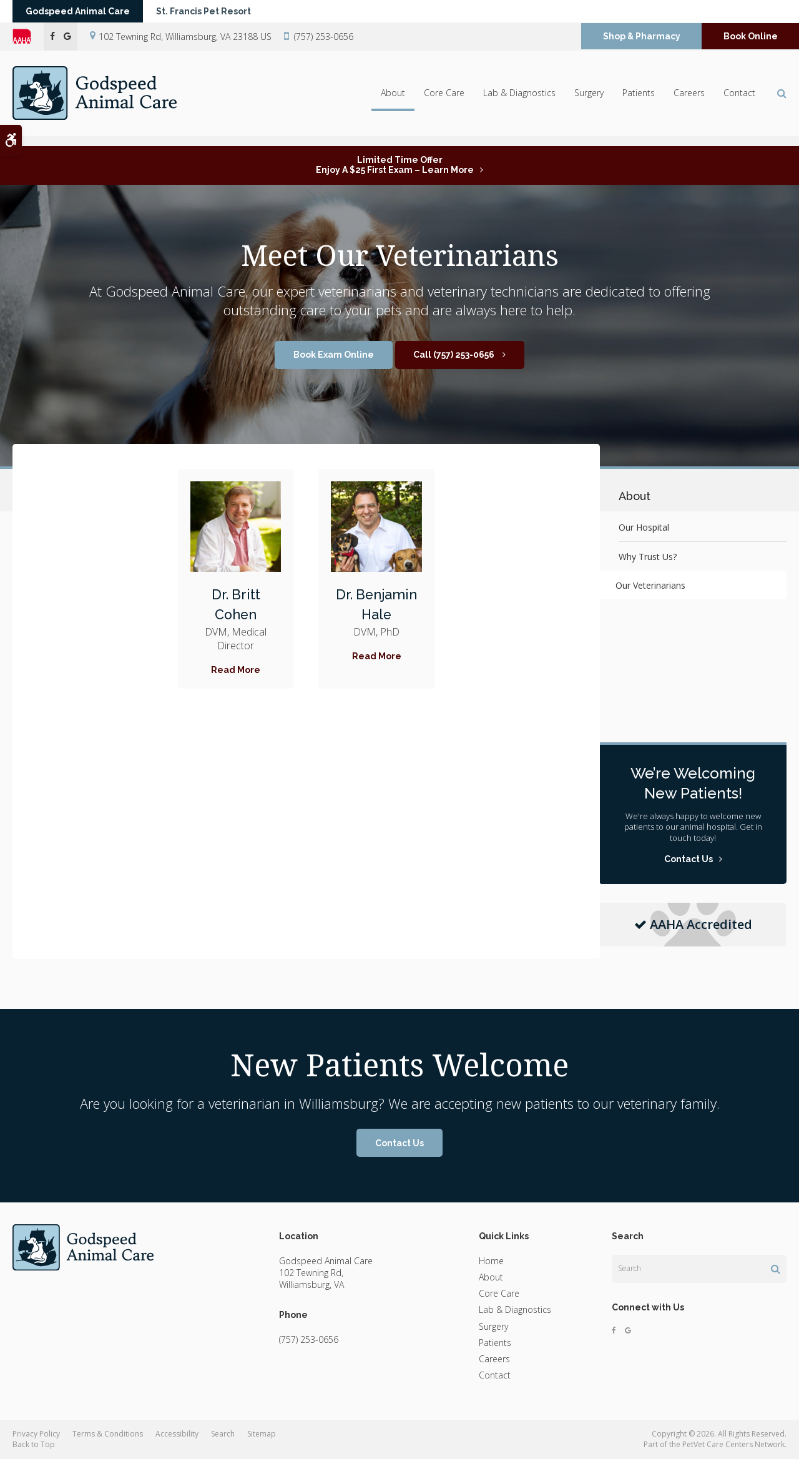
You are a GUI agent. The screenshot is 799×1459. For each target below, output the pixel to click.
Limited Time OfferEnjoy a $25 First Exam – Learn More (395, 165)
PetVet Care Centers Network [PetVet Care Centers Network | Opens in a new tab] (733, 1444)
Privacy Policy (36, 1433)
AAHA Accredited (693, 924)
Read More (235, 670)
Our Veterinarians (654, 585)
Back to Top (33, 1444)
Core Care (444, 101)
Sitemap (261, 1433)
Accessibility (177, 1433)
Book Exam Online (333, 355)
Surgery (589, 101)
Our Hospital (644, 527)
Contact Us (399, 1143)
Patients (638, 101)
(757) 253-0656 (323, 42)
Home (491, 1261)
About (393, 101)
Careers (689, 101)
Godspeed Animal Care (83, 14)
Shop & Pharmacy (641, 42)
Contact (739, 101)
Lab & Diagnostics (519, 101)
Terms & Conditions (107, 1433)
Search (223, 1433)
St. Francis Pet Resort (219, 14)
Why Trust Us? (648, 556)
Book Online (750, 42)
